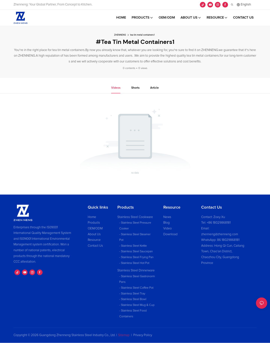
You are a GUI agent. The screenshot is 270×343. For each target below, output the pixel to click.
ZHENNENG (120, 35)
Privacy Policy (142, 335)
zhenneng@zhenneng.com (219, 234)
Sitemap (124, 335)
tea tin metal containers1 (142, 35)
